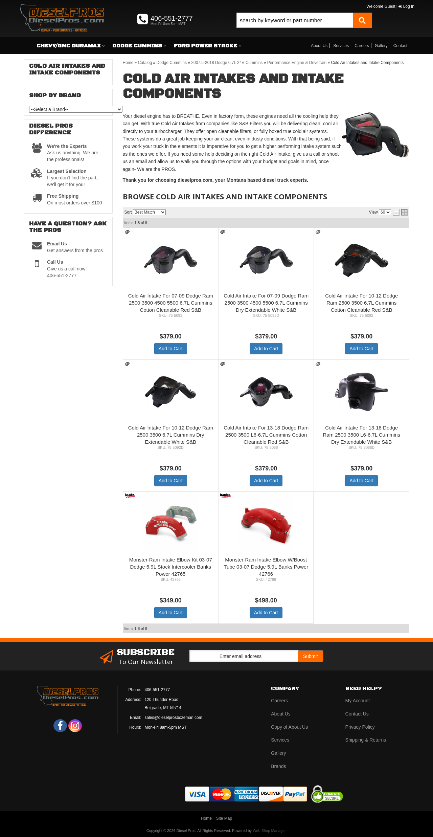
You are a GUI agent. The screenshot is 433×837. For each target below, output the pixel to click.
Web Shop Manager (269, 831)
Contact (400, 45)
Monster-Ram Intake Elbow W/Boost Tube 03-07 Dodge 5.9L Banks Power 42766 (266, 567)
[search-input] (295, 20)
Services (341, 45)
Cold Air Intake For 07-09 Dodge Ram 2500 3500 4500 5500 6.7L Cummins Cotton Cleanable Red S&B (170, 303)
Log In (406, 6)
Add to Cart (171, 348)
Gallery (381, 45)
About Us (319, 45)
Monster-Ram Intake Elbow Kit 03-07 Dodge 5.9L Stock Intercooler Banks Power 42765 (170, 567)
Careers (362, 45)
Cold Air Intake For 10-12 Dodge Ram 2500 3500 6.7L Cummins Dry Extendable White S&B (170, 435)
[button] (304, 28)
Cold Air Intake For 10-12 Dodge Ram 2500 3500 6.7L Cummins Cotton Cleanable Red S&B (361, 303)
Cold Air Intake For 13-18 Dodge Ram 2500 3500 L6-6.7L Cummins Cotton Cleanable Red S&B (266, 435)
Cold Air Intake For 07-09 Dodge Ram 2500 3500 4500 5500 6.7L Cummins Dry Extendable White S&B (266, 303)
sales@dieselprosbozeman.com (173, 717)
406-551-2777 (157, 689)
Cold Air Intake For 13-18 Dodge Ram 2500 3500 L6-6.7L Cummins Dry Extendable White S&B (361, 435)
